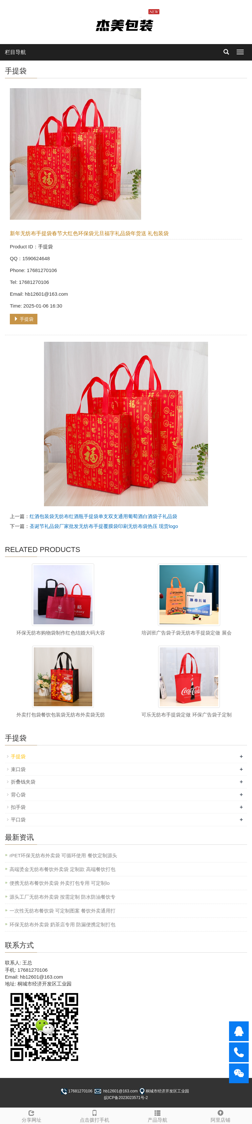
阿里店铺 (220, 1115)
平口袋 (18, 819)
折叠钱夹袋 (23, 782)
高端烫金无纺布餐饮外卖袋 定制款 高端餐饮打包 (63, 869)
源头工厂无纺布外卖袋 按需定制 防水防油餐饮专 (63, 897)
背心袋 (18, 794)
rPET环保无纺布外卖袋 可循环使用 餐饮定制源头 (63, 855)
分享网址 (31, 1115)
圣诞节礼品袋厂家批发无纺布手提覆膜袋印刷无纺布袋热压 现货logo (104, 526)
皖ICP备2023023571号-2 (126, 1097)
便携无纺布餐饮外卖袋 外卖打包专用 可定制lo (60, 883)
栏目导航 (15, 52)
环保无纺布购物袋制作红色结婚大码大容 (60, 633)
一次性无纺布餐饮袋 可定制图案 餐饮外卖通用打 (63, 910)
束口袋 (18, 769)
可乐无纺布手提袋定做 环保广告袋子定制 (186, 714)
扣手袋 (18, 807)
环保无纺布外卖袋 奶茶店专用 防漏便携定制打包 (63, 924)
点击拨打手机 (94, 1115)
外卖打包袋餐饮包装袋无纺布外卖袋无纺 (60, 714)
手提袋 (23, 319)
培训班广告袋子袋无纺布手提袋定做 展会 (186, 633)
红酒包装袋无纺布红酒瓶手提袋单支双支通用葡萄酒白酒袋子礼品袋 (103, 516)
